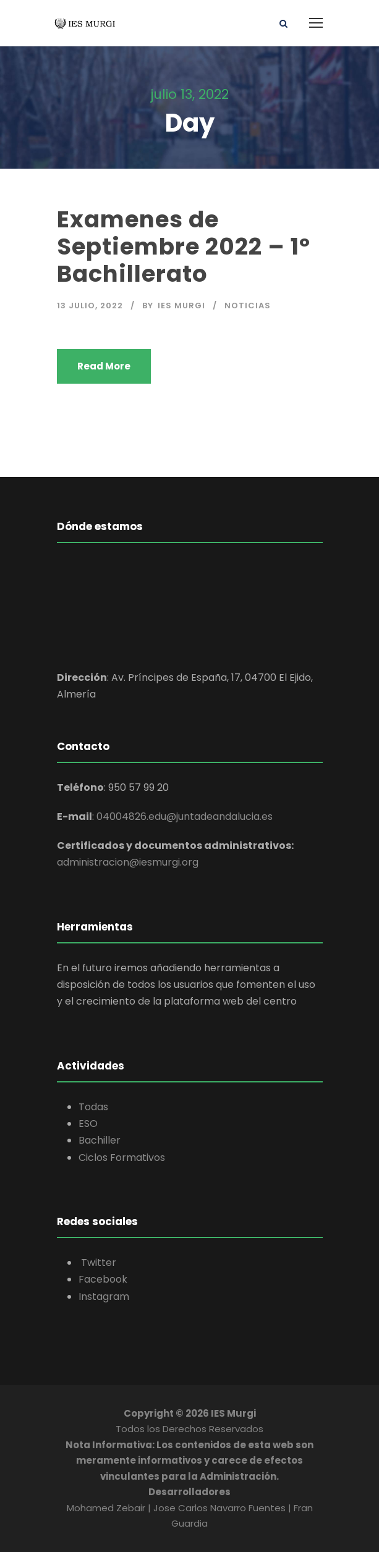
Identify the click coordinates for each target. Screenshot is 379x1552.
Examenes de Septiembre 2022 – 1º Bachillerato (183, 246)
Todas (93, 1107)
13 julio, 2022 (90, 305)
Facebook (103, 1279)
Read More (103, 366)
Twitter (97, 1262)
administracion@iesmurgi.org (127, 862)
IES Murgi (181, 305)
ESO (88, 1123)
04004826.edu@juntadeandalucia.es (184, 816)
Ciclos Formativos (122, 1157)
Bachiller (100, 1140)
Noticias (247, 305)
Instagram (104, 1296)
